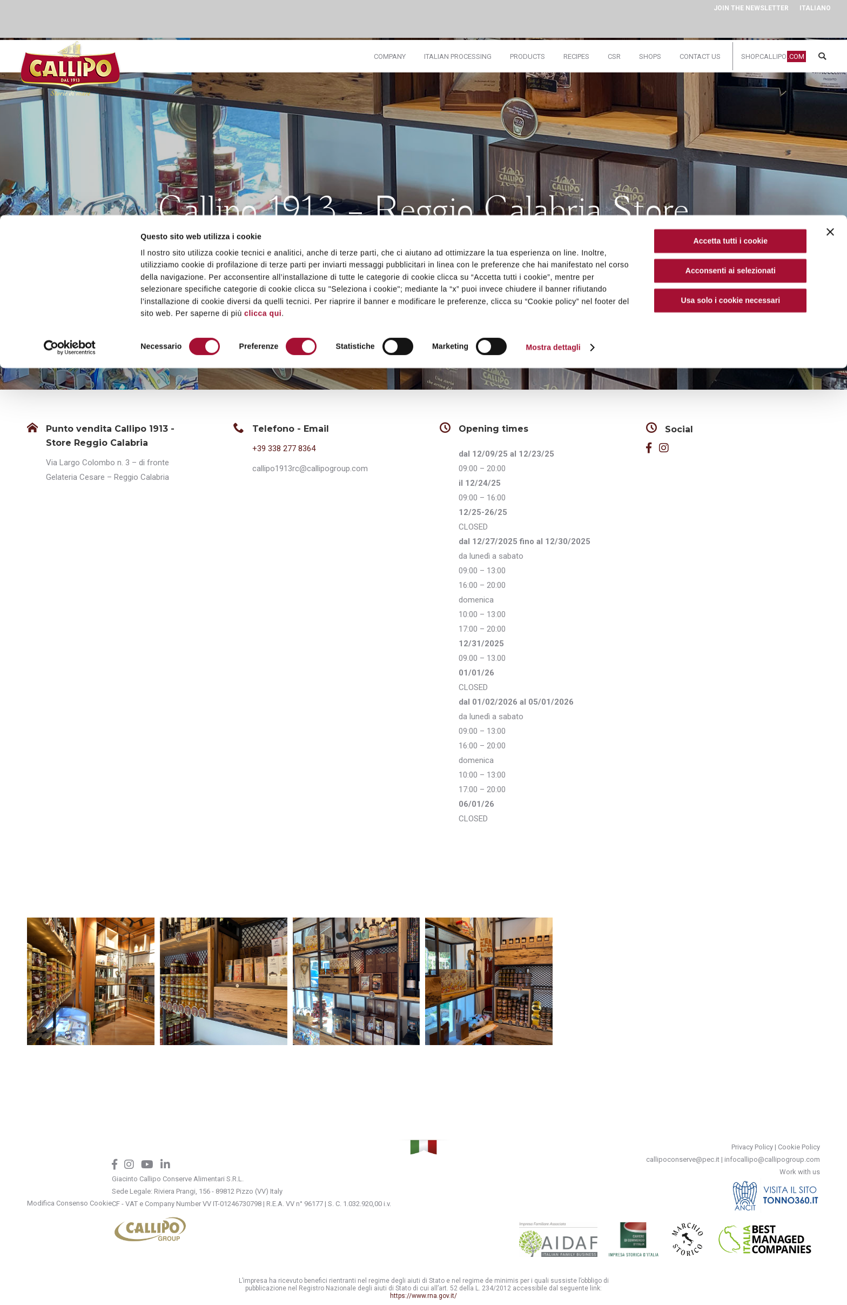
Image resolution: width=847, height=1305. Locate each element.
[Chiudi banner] (830, 17)
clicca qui (262, 98)
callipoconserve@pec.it (683, 1159)
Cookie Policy (799, 1147)
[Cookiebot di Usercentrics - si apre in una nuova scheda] (70, 132)
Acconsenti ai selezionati (730, 55)
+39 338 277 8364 (283, 448)
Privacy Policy (752, 1147)
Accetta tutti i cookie (731, 26)
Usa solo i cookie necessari (730, 85)
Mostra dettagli (553, 132)
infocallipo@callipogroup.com (772, 1159)
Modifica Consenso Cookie (69, 1203)
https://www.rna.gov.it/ (423, 1296)
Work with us (799, 1172)
